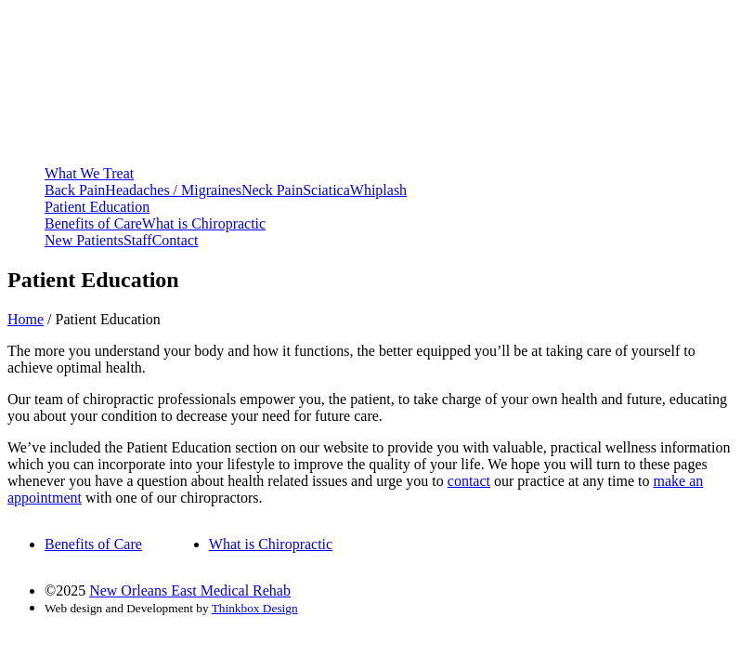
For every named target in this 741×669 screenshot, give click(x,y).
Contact (175, 240)
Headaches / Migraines (173, 190)
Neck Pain (272, 190)
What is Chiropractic (204, 223)
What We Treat (89, 173)
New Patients (84, 240)
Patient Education (97, 207)
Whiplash (378, 190)
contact (469, 481)
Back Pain (75, 190)
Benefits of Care (93, 223)
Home (25, 319)
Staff (138, 240)
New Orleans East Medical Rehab (190, 590)
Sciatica (326, 190)
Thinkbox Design (255, 608)
